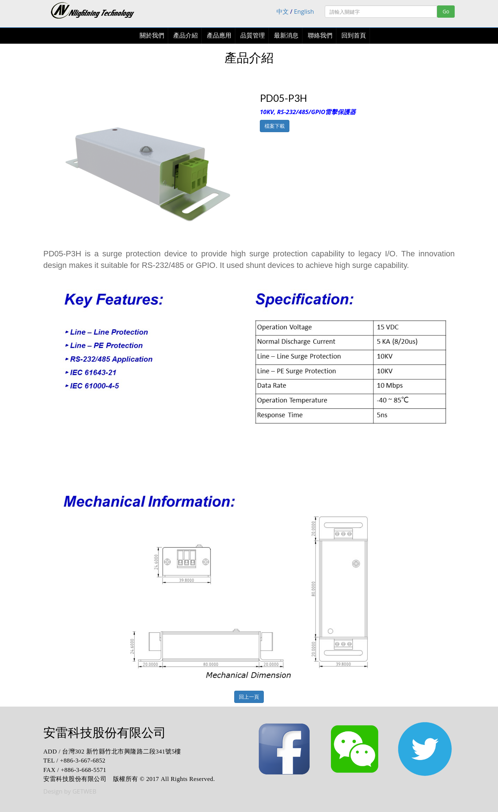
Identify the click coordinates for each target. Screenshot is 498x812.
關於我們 (152, 35)
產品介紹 (185, 35)
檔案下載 (275, 125)
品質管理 (252, 35)
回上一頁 (249, 696)
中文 (282, 11)
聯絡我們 (320, 35)
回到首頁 (353, 35)
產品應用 (219, 35)
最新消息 (286, 35)
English (304, 11)
